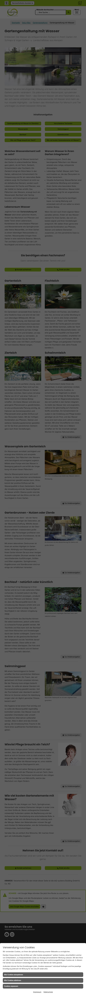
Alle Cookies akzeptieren (13, 975)
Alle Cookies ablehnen (12, 980)
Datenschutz (48, 992)
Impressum (37, 992)
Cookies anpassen (11, 986)
